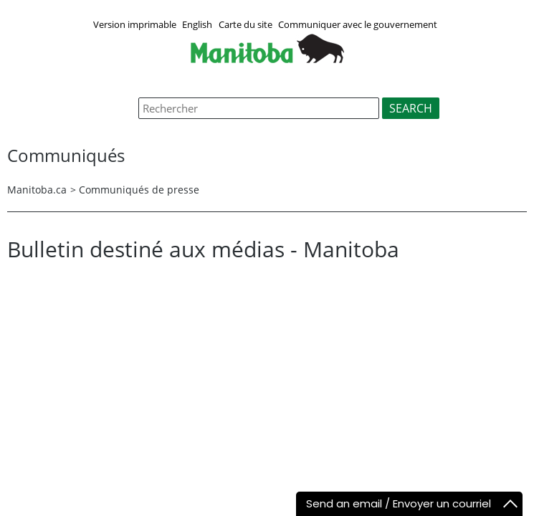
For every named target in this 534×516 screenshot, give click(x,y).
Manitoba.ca (37, 189)
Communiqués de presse (139, 189)
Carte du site (245, 24)
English (197, 24)
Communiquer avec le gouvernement (357, 24)
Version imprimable (134, 24)
